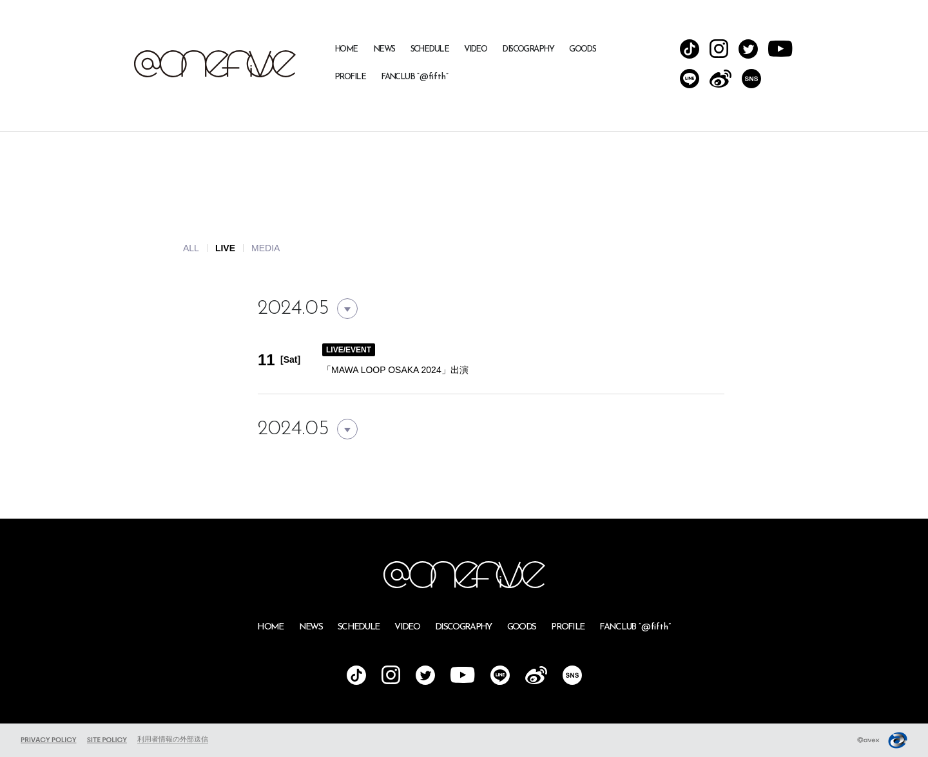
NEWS (384, 49)
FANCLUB (415, 77)
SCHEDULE (430, 49)
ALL (191, 248)
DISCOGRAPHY (528, 49)
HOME (346, 49)
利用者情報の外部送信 (172, 739)
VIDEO (475, 49)
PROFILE (349, 77)
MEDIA (265, 248)
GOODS (582, 49)
